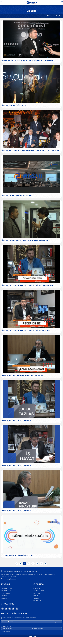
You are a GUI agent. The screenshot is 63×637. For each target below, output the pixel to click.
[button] (2, 2)
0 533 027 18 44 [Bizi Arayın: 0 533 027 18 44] (11, 575)
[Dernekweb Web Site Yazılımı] (31, 635)
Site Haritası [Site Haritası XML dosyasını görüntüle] (5, 630)
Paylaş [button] (49, 15)
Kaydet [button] (58, 620)
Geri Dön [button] (57, 15)
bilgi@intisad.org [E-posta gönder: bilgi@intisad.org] (11, 577)
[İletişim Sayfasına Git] (60, 2)
